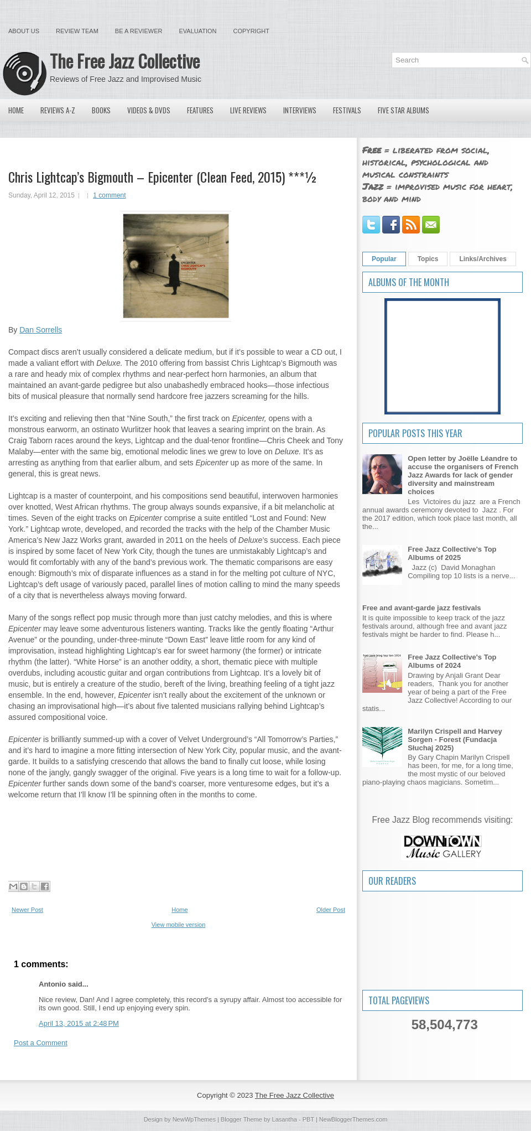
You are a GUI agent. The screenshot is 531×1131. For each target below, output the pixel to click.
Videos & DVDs (148, 110)
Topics (428, 259)
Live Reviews (248, 110)
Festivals (347, 110)
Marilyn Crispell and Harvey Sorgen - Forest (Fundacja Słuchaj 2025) (455, 739)
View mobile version (179, 924)
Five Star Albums (403, 110)
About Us (23, 31)
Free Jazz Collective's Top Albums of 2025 (452, 553)
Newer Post (27, 909)
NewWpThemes (194, 1119)
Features (200, 110)
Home (16, 110)
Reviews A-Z (57, 110)
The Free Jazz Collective (125, 61)
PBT (308, 1119)
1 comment (109, 195)
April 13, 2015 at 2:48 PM (79, 1023)
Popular (384, 259)
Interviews (299, 110)
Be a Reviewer (139, 31)
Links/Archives (482, 259)
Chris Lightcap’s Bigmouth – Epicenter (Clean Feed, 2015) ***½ (162, 176)
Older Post (330, 909)
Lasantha (284, 1119)
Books (101, 110)
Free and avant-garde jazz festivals (421, 608)
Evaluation (197, 31)
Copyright (251, 31)
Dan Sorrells (40, 329)
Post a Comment (40, 1043)
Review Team (77, 31)
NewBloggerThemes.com (353, 1119)
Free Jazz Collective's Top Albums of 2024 (452, 661)
